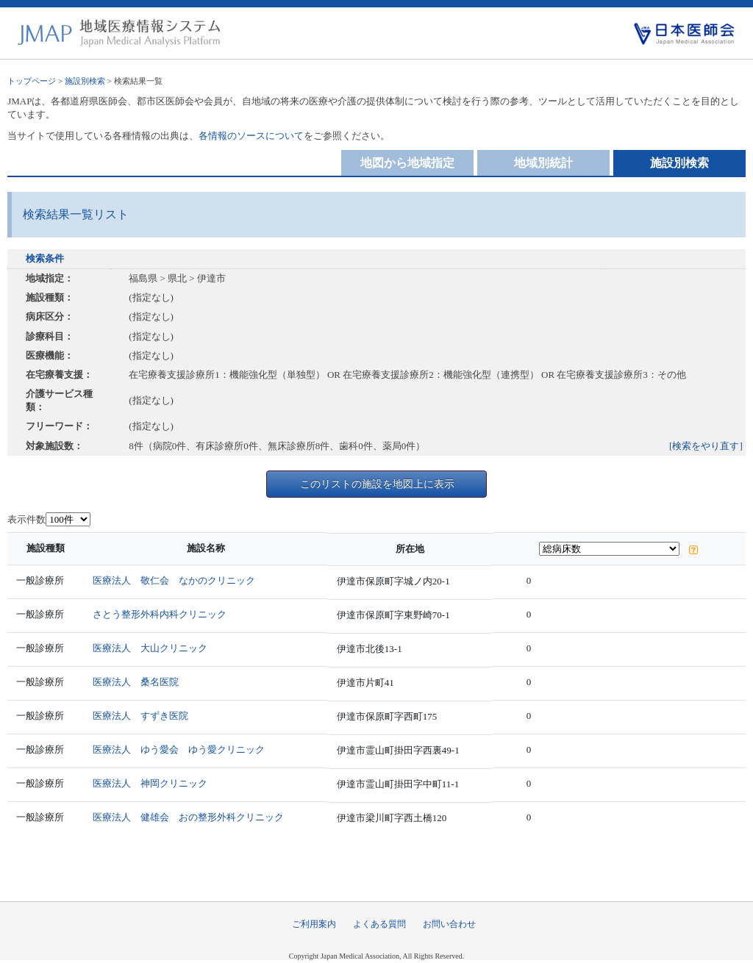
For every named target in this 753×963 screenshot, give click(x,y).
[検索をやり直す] (706, 445)
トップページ (31, 80)
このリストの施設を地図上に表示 (377, 484)
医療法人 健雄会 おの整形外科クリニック (188, 817)
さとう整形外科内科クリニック (159, 614)
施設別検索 (85, 80)
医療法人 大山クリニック (150, 648)
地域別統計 (543, 163)
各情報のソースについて (251, 135)
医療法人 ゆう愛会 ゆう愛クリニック (179, 749)
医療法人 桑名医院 (136, 681)
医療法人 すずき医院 (140, 715)
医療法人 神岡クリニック (150, 783)
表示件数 (26, 519)
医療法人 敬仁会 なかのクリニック (174, 580)
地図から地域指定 (407, 163)
